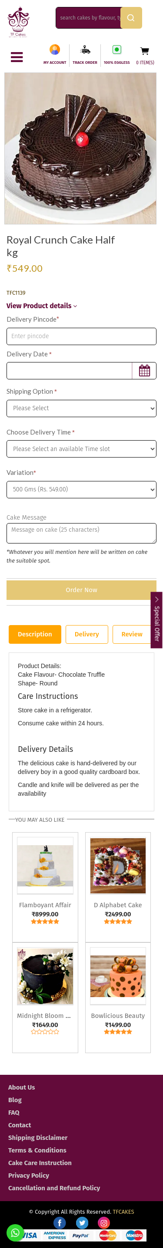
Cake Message (27, 517)
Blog (15, 1100)
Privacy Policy (28, 1175)
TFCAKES (123, 1211)
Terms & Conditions (37, 1150)
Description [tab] (35, 634)
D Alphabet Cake (118, 905)
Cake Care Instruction (40, 1163)
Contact (19, 1125)
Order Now (81, 590)
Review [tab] (132, 634)
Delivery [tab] (87, 634)
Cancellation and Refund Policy (54, 1188)
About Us (21, 1087)
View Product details (42, 306)
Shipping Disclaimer (37, 1138)
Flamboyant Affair (45, 905)
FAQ (14, 1112)
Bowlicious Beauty (118, 1016)
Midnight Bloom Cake (48, 1016)
